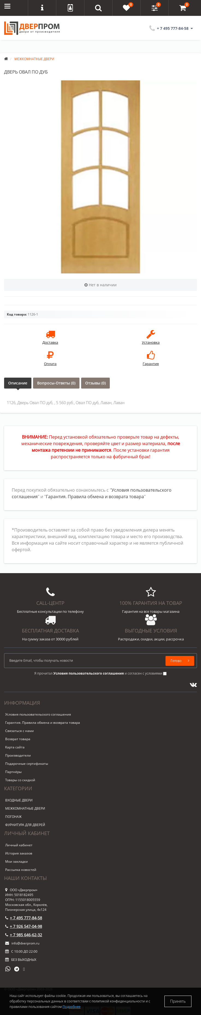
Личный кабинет (18, 845)
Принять (178, 1001)
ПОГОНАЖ (13, 816)
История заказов (18, 853)
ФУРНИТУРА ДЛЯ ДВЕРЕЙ (25, 824)
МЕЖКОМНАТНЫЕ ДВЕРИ (25, 808)
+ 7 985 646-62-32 (23, 934)
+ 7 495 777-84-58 (23, 917)
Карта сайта (15, 747)
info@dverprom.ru (22, 943)
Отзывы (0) (95, 383)
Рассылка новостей (20, 869)
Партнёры (13, 771)
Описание (17, 383)
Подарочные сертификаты (26, 763)
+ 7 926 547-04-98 (23, 926)
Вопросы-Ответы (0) (56, 383)
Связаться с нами (19, 730)
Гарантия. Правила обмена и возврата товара (95, 497)
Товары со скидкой (20, 780)
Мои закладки (16, 861)
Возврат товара (17, 739)
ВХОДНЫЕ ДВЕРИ (18, 800)
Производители (18, 755)
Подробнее (72, 1006)
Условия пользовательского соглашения (38, 714)
